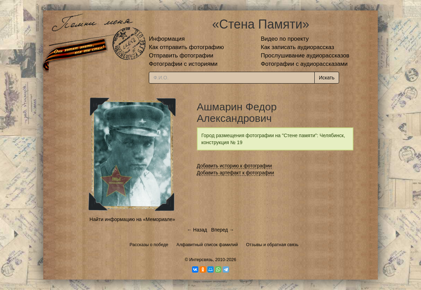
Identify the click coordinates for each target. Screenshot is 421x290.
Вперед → (222, 230)
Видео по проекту (285, 39)
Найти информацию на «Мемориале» (132, 219)
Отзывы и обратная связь (272, 244)
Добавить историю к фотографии (234, 165)
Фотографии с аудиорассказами (304, 64)
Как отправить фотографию (186, 47)
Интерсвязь (201, 259)
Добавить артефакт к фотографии (235, 172)
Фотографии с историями (183, 64)
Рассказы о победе (149, 244)
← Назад (197, 230)
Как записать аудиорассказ (297, 47)
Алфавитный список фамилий (207, 244)
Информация (167, 39)
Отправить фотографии (181, 55)
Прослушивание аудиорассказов (305, 55)
